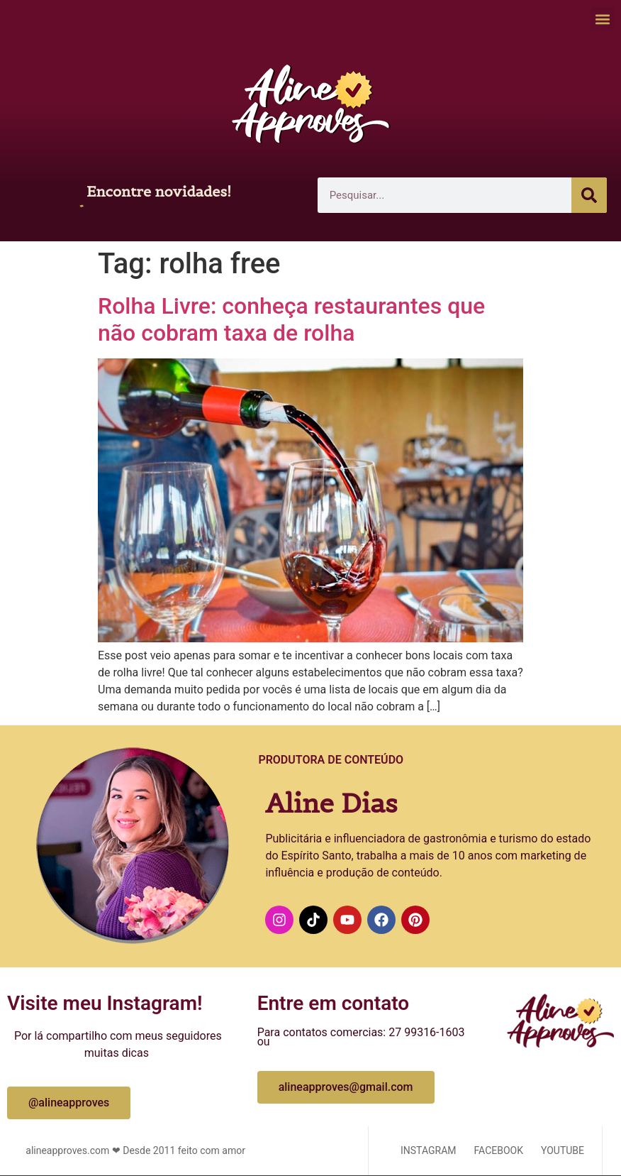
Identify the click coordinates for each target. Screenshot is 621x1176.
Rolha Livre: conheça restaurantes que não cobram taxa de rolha (291, 319)
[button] (602, 19)
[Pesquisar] (589, 195)
